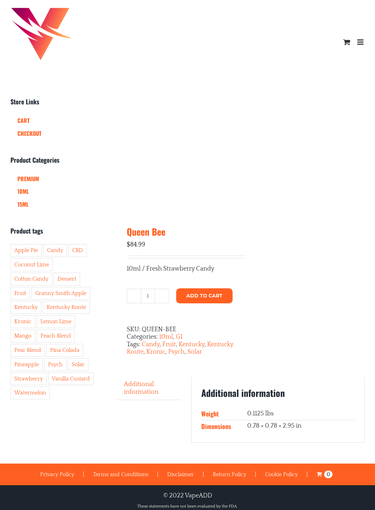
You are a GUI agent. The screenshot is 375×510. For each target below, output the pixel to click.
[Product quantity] (148, 296)
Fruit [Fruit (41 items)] (20, 293)
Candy (150, 344)
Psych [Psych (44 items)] (55, 364)
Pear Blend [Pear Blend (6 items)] (27, 350)
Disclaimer (180, 474)
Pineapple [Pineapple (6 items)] (26, 364)
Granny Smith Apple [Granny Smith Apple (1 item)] (60, 293)
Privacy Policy (57, 474)
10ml (166, 336)
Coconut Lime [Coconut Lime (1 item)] (31, 264)
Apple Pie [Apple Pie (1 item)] (26, 250)
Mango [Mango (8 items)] (22, 336)
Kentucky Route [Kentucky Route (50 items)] (66, 307)
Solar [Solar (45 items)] (78, 364)
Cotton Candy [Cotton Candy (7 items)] (31, 279)
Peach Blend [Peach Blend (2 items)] (55, 336)
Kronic (155, 351)
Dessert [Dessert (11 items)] (66, 279)
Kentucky (191, 344)
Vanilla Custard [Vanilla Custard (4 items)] (71, 379)
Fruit (169, 344)
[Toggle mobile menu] (361, 42)
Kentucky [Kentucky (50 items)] (26, 307)
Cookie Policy (281, 474)
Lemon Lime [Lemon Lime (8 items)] (55, 321)
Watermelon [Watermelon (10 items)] (30, 393)
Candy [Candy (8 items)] (55, 250)
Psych (176, 351)
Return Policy (229, 474)
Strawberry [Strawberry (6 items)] (28, 379)
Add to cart (204, 296)
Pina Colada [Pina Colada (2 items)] (64, 350)
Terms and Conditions (120, 474)
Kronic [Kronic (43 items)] (22, 321)
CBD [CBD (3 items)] (77, 250)
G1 (179, 336)
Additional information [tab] (141, 388)
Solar (194, 351)
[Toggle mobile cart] (346, 42)
